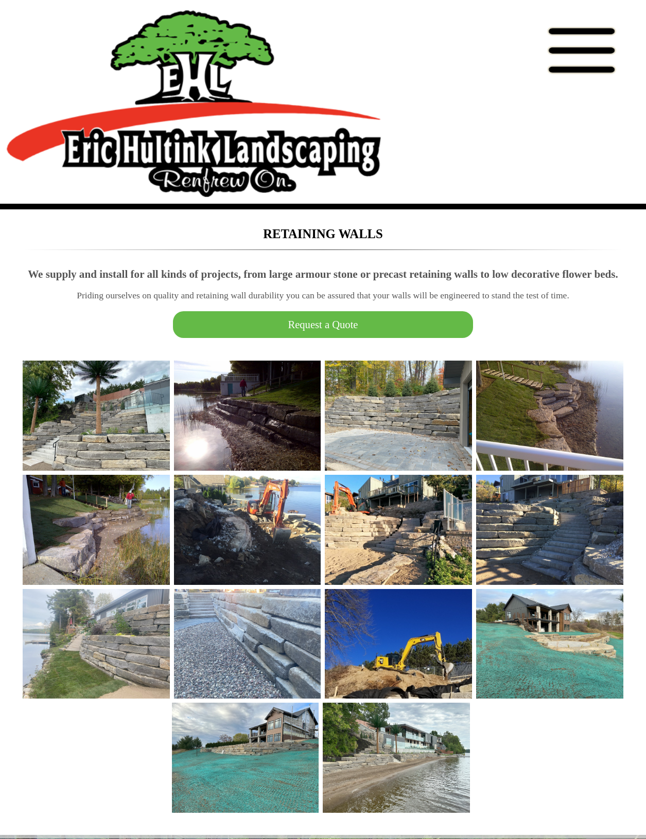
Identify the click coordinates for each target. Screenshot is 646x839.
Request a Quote (323, 324)
